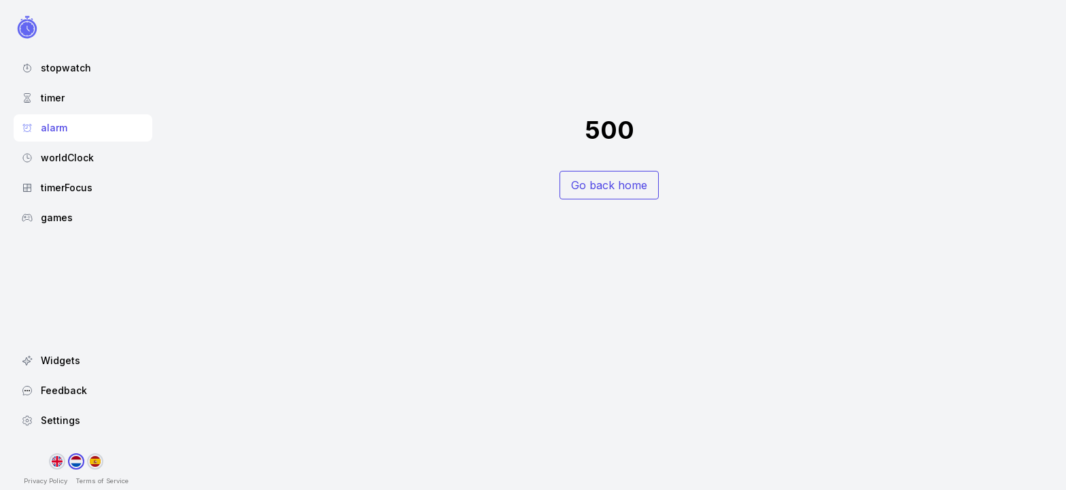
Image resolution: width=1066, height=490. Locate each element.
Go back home (609, 185)
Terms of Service (101, 481)
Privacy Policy (45, 481)
